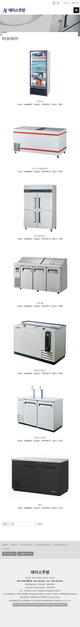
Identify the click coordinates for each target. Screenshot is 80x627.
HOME (5, 545)
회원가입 (74, 3)
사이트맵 (5, 549)
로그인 (66, 3)
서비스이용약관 (26, 545)
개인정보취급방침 (42, 545)
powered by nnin (65, 601)
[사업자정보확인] (53, 597)
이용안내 (13, 545)
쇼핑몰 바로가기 (25, 554)
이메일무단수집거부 (60, 545)
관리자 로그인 (9, 554)
